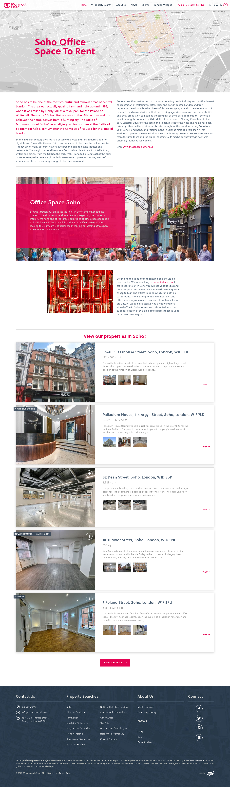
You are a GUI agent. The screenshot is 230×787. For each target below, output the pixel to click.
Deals (140, 737)
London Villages (164, 5)
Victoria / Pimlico (75, 744)
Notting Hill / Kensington (114, 707)
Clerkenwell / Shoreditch (113, 712)
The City (104, 723)
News (134, 5)
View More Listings (115, 662)
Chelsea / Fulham (76, 712)
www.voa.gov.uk (197, 760)
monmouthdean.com (161, 282)
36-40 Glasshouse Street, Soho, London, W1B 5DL (146, 352)
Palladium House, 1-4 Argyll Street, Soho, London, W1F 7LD (154, 414)
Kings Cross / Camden (78, 728)
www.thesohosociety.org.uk (138, 147)
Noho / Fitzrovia (74, 733)
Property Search (101, 5)
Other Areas (106, 717)
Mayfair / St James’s (77, 723)
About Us (121, 5)
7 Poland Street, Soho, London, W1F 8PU (137, 602)
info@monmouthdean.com (36, 712)
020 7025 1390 (29, 707)
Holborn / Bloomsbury (112, 733)
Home (83, 5)
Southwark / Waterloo (78, 739)
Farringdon (72, 717)
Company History (146, 712)
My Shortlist (218, 5)
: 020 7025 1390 (191, 5)
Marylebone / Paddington (114, 728)
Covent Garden (108, 739)
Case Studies (144, 742)
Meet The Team (145, 707)
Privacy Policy (65, 772)
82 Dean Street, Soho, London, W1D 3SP (137, 477)
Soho (69, 707)
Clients (145, 5)
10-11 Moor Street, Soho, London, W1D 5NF (139, 539)
